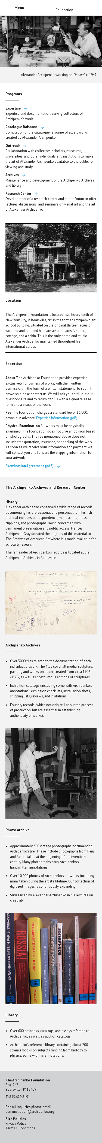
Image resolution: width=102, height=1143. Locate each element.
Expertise (13, 108)
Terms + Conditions (20, 1128)
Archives (12, 175)
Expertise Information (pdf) (56, 418)
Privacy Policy (15, 1123)
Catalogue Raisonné (21, 127)
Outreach (12, 145)
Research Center (18, 193)
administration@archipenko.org (29, 1111)
